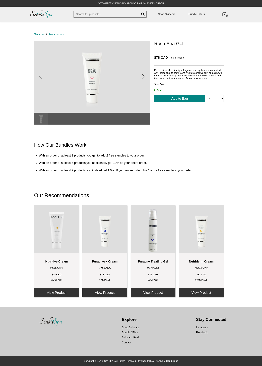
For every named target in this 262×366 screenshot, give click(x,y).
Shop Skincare (166, 14)
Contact (126, 342)
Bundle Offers (196, 14)
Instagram (202, 327)
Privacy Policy (146, 361)
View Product (56, 292)
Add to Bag (179, 98)
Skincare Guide (131, 337)
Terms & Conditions (167, 361)
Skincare (39, 34)
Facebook (202, 332)
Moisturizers (56, 34)
